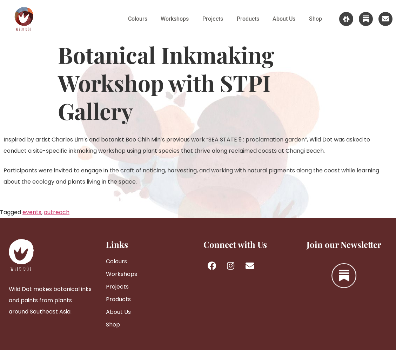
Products (246, 18)
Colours (135, 18)
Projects (211, 18)
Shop (315, 18)
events (31, 212)
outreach (56, 212)
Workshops (173, 18)
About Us (283, 18)
